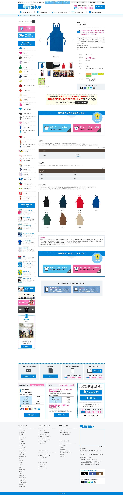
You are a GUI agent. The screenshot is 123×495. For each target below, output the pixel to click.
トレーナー (21, 441)
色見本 (41, 460)
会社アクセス (63, 449)
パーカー (21, 439)
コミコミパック (22, 430)
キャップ (21, 460)
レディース (21, 454)
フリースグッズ (22, 447)
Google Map (102, 446)
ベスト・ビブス (22, 452)
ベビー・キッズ (22, 456)
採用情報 (62, 454)
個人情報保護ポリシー (65, 451)
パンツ (20, 458)
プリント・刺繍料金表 (44, 432)
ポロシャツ (21, 434)
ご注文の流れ (42, 430)
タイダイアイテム (23, 482)
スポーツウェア (22, 437)
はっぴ (20, 465)
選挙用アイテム (22, 477)
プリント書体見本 (43, 462)
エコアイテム (22, 484)
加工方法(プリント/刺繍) (45, 455)
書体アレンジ (42, 464)
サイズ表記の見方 (43, 457)
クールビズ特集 (22, 479)
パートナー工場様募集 (65, 434)
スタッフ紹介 (63, 456)
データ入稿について (44, 438)
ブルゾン (21, 445)
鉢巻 (20, 467)
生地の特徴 (42, 458)
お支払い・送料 (43, 434)
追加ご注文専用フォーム (65, 432)
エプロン (21, 464)
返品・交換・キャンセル (45, 436)
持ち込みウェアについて (45, 439)
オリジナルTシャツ (23, 432)
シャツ (20, 435)
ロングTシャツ (22, 449)
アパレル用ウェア (23, 450)
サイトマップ (42, 443)
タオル (20, 473)
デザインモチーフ (43, 468)
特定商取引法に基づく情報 (66, 452)
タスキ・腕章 (22, 469)
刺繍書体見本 (42, 466)
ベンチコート (22, 443)
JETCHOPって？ (63, 445)
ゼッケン (21, 471)
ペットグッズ (22, 486)
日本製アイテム (22, 475)
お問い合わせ (63, 430)
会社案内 (62, 447)
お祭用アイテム (22, 480)
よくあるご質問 (43, 441)
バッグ (20, 462)
